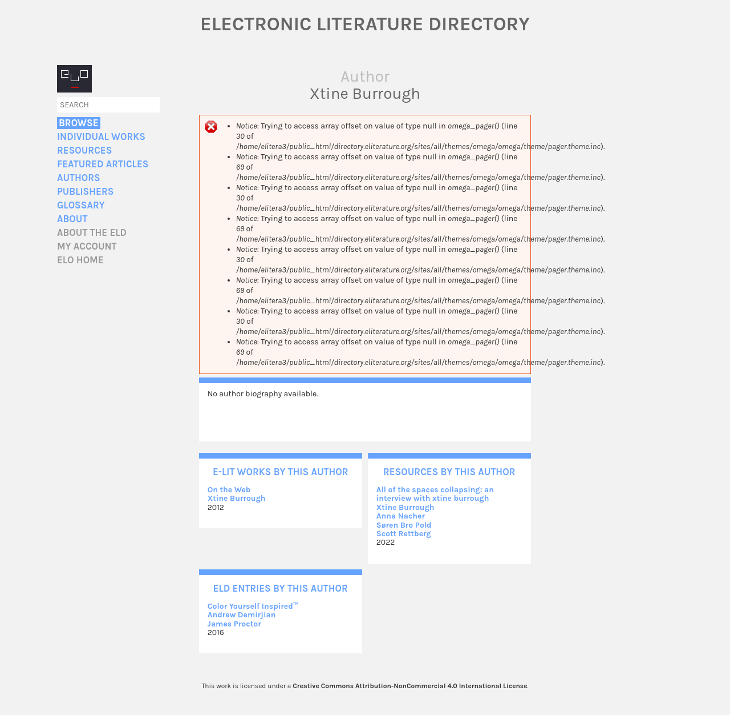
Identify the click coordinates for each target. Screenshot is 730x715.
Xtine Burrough (237, 498)
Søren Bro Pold (404, 525)
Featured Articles (102, 164)
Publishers (85, 191)
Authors (78, 177)
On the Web (229, 490)
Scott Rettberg (403, 534)
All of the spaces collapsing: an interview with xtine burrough (435, 494)
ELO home (80, 260)
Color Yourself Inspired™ (253, 606)
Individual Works (101, 136)
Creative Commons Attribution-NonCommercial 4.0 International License (410, 686)
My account (87, 246)
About (72, 219)
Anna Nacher (400, 516)
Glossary (81, 205)
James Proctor (234, 624)
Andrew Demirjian (242, 615)
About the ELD (92, 232)
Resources (84, 150)
